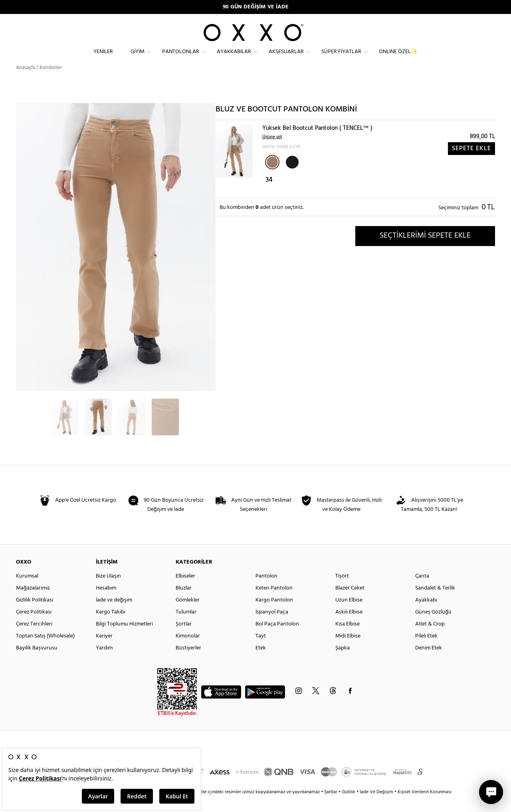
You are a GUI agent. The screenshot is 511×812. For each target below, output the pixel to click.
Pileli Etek (426, 650)
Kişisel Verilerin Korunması (425, 806)
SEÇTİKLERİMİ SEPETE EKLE (425, 249)
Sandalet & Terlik (435, 602)
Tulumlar (186, 626)
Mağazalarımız (33, 602)
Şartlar (331, 806)
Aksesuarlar (286, 58)
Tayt (261, 650)
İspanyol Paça (272, 626)
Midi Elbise (347, 650)
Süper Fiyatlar (341, 58)
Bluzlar (184, 602)
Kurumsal (27, 590)
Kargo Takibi (110, 626)
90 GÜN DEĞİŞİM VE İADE (256, 7)
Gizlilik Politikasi (34, 614)
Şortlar (184, 638)
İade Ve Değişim (376, 806)
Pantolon (266, 590)
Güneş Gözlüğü (433, 626)
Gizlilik (349, 806)
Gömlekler (188, 614)
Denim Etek (428, 662)
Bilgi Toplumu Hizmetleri (124, 638)
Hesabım (106, 602)
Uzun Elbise (348, 614)
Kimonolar (188, 650)
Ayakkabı (426, 614)
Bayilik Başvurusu (36, 662)
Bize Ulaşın (108, 590)
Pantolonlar (180, 58)
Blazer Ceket (349, 602)
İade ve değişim (114, 614)
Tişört (342, 590)
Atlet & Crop (430, 638)
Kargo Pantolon (274, 614)
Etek (261, 662)
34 (269, 194)
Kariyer (104, 650)
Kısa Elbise (347, 638)
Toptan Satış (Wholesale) (45, 650)
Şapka (342, 662)
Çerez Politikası (33, 626)
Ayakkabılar (234, 58)
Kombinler (51, 81)
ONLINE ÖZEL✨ (398, 58)
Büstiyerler (188, 662)
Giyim (138, 58)
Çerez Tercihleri (34, 638)
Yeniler (103, 58)
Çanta (422, 590)
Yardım (104, 662)
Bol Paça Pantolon (277, 638)
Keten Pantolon (274, 602)
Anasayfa (25, 81)
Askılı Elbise (348, 626)
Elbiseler (185, 590)
